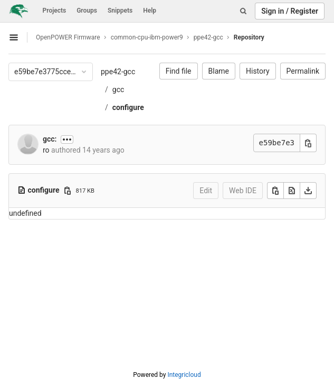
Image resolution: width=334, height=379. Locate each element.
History (258, 71)
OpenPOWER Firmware (68, 37)
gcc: (49, 139)
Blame (218, 71)
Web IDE (242, 190)
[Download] (308, 190)
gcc (118, 89)
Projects (54, 10)
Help (149, 10)
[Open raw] (291, 190)
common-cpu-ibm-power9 (147, 37)
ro (46, 150)
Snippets (120, 10)
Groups (87, 10)
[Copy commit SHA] (308, 143)
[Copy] (275, 190)
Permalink (303, 71)
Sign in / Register (289, 11)
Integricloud (184, 374)
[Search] (243, 11)
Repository (249, 37)
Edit (205, 190)
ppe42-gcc (118, 71)
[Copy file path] (67, 190)
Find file (179, 71)
